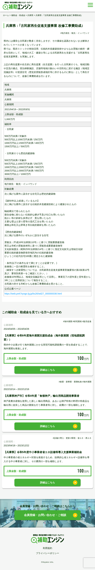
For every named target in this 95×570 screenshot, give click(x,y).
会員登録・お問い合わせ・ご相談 (45, 515)
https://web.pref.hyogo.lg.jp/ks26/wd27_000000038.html (33, 293)
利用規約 (47, 548)
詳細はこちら (47, 369)
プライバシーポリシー (47, 553)
